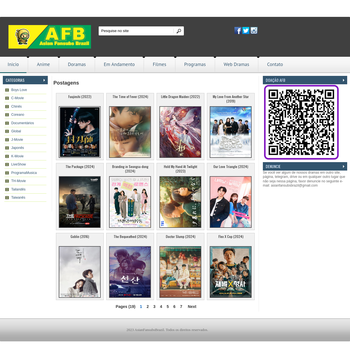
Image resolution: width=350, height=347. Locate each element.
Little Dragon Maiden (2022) (180, 96)
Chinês (16, 106)
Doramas (77, 64)
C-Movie (17, 98)
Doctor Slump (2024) (180, 236)
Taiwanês (18, 197)
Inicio (13, 64)
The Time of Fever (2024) (130, 96)
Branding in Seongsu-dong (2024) (130, 168)
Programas (195, 64)
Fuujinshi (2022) (79, 96)
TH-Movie (18, 181)
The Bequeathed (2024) (130, 236)
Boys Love (19, 90)
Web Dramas (236, 64)
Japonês (17, 148)
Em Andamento (119, 64)
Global (16, 131)
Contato (275, 64)
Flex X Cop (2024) (230, 236)
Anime (43, 64)
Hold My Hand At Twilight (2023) (180, 168)
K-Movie (17, 156)
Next (192, 306)
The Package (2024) (80, 166)
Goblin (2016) (80, 236)
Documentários (22, 123)
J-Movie (17, 140)
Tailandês (18, 189)
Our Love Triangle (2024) (230, 166)
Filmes (159, 64)
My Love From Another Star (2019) (231, 98)
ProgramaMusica (24, 173)
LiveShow (18, 164)
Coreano (17, 115)
